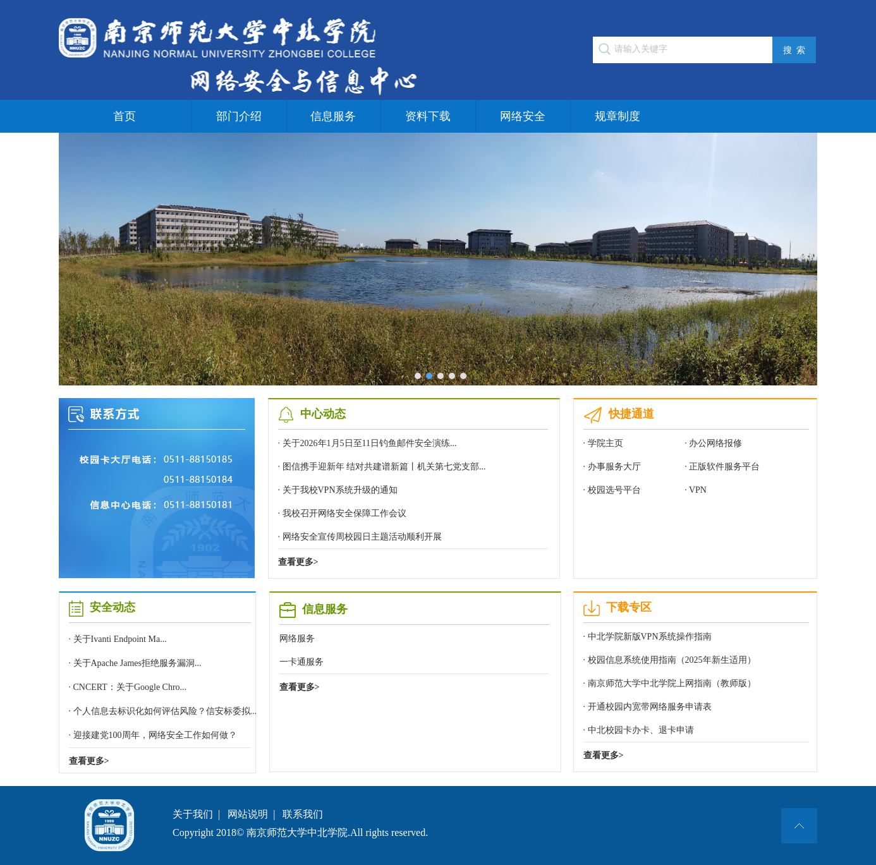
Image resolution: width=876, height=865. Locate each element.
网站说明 (248, 814)
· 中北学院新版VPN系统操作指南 (647, 636)
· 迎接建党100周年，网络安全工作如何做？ (153, 735)
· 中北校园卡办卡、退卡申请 (638, 730)
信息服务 (333, 116)
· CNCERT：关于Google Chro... (128, 687)
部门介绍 (239, 116)
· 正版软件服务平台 (722, 466)
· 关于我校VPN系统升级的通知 (338, 490)
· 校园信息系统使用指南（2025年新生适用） (669, 660)
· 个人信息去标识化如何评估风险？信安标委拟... (163, 711)
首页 (124, 116)
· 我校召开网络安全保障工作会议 (342, 513)
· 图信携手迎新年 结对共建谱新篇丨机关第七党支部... (382, 466)
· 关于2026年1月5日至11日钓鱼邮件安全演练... (367, 443)
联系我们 (303, 814)
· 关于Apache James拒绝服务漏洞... (135, 663)
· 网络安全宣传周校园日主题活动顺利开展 (360, 536)
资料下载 (428, 116)
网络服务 (297, 638)
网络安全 (522, 116)
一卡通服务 (301, 662)
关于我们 (193, 814)
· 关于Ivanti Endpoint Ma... (118, 639)
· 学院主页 (603, 443)
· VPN (695, 490)
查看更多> (298, 562)
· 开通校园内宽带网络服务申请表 (647, 706)
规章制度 (617, 116)
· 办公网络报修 (713, 443)
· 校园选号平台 (612, 490)
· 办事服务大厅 (612, 466)
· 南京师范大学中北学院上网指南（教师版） (669, 683)
